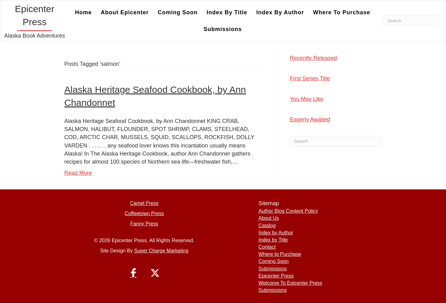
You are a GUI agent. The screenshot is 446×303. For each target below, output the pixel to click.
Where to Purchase (279, 254)
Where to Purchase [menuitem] (341, 12)
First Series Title (310, 78)
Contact (266, 247)
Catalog (266, 225)
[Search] (411, 21)
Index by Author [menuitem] (280, 12)
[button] (133, 273)
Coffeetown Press (144, 213)
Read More (78, 173)
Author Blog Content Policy (288, 211)
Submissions (272, 268)
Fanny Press (144, 223)
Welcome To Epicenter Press (290, 283)
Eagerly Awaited (310, 119)
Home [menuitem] (83, 12)
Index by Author (275, 232)
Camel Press (144, 203)
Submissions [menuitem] (223, 29)
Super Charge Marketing (161, 250)
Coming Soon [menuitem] (178, 12)
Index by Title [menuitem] (227, 12)
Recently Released (313, 58)
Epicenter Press (275, 275)
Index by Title (273, 239)
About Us (268, 218)
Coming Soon (273, 261)
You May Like (306, 99)
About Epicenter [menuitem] (125, 12)
